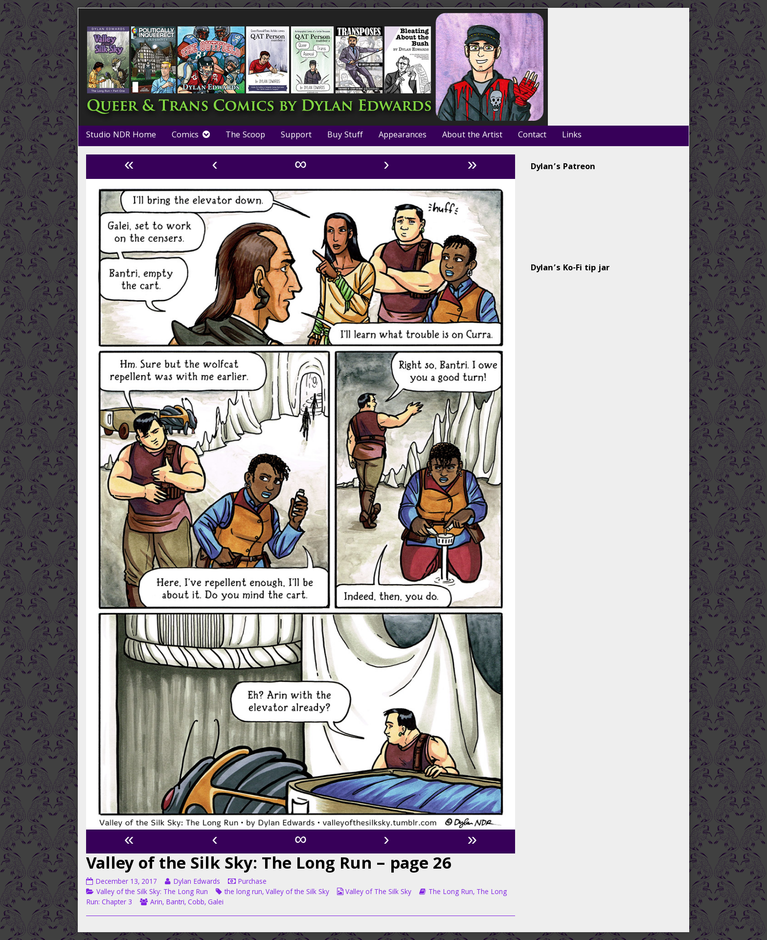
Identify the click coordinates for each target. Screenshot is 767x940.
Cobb (196, 903)
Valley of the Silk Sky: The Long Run (152, 892)
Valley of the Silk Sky (297, 892)
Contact (532, 136)
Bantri (175, 903)
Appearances (403, 136)
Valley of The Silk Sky (378, 892)
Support (296, 136)
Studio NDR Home (121, 136)
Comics (185, 136)
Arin (156, 903)
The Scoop (245, 136)
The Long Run (451, 892)
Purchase (252, 882)
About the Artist (472, 136)
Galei (216, 903)
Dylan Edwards (196, 882)
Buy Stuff (345, 136)
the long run (243, 892)
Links (572, 136)
